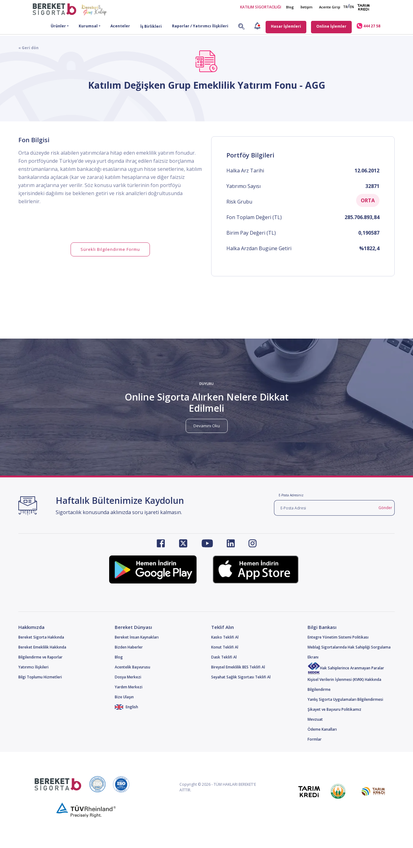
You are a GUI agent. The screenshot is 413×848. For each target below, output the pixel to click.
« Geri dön (28, 47)
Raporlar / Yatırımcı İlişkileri (200, 26)
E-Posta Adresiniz (291, 495)
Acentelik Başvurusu (132, 667)
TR (345, 6)
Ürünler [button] (58, 26)
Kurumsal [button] (88, 26)
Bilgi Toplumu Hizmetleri (40, 677)
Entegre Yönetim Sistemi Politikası (338, 637)
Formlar (315, 739)
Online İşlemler (331, 26)
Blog (290, 7)
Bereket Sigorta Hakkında (41, 637)
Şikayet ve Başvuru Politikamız (334, 709)
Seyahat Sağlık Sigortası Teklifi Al (241, 677)
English (126, 707)
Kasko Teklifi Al (225, 637)
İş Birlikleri (151, 26)
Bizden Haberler (129, 647)
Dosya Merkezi (128, 677)
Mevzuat (315, 719)
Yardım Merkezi (128, 687)
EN (352, 6)
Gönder (385, 507)
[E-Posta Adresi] (325, 508)
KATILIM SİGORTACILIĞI (260, 7)
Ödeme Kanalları (322, 729)
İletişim (306, 7)
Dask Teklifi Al (224, 657)
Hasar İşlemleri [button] (286, 26)
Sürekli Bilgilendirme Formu (110, 249)
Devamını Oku (206, 426)
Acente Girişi (329, 7)
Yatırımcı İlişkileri (33, 667)
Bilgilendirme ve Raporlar (40, 657)
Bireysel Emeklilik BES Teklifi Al (238, 667)
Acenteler (120, 26)
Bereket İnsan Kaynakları (137, 637)
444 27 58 (368, 26)
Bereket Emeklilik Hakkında (42, 647)
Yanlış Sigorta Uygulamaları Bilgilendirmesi (345, 699)
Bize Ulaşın (124, 697)
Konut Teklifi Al (224, 647)
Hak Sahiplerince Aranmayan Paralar (346, 668)
